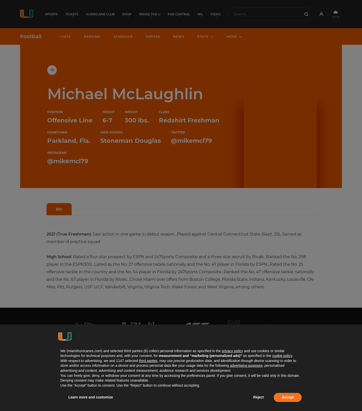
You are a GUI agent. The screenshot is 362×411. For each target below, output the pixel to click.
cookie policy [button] (282, 356)
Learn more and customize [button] (90, 397)
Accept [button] (288, 397)
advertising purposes (246, 365)
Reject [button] (258, 397)
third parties (148, 361)
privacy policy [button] (232, 351)
